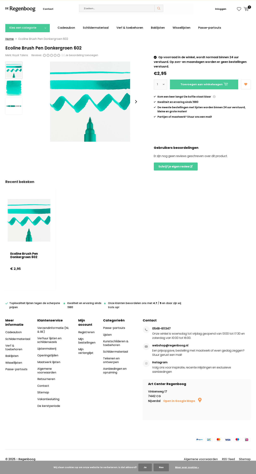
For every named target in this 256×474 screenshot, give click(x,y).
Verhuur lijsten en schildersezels (49, 345)
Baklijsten (158, 33)
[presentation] (136, 107)
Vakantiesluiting (48, 404)
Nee (161, 467)
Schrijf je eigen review (175, 172)
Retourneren (46, 384)
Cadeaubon (66, 33)
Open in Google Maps (182, 406)
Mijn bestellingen (86, 346)
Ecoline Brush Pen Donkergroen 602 (24, 261)
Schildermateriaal (96, 33)
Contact (48, 19)
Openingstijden (47, 361)
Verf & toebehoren (129, 33)
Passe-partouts (209, 33)
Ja (145, 467)
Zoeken (159, 18)
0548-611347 (161, 334)
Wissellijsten (181, 33)
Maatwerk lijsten (48, 367)
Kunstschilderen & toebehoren (115, 348)
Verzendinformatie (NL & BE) (53, 335)
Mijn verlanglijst (85, 356)
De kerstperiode (48, 411)
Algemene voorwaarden (46, 376)
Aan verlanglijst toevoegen (245, 88)
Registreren (86, 338)
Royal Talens (20, 60)
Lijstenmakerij (46, 354)
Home (9, 44)
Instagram (159, 368)
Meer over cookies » (187, 467)
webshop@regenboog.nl (170, 351)
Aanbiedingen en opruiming (115, 376)
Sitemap (43, 398)
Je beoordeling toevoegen (81, 60)
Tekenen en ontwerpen (111, 366)
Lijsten (107, 340)
